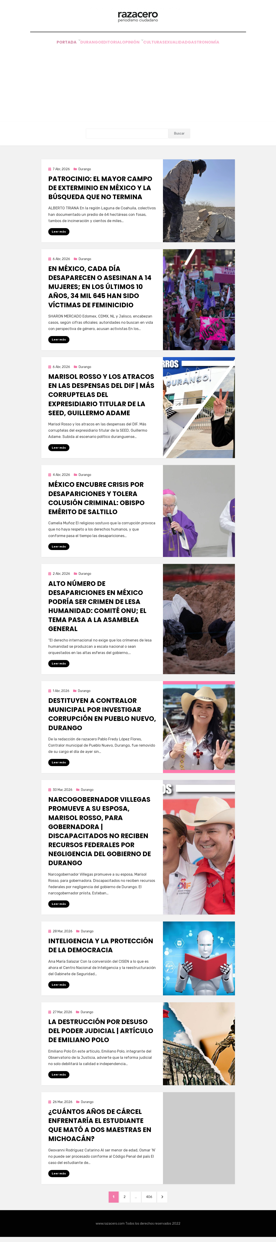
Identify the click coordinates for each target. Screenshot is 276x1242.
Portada (57, 43)
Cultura (154, 43)
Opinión (132, 43)
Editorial (107, 43)
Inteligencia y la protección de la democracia (100, 949)
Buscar (179, 135)
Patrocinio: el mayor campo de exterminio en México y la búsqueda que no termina (100, 189)
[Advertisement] (138, 81)
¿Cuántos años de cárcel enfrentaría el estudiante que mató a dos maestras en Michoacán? (99, 1129)
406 (152, 1201)
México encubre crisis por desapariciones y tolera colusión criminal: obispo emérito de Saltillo (96, 501)
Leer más (59, 233)
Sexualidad (181, 43)
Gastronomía (214, 43)
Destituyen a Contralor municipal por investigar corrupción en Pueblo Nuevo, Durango (102, 717)
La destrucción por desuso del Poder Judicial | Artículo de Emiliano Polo (100, 1034)
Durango (82, 43)
